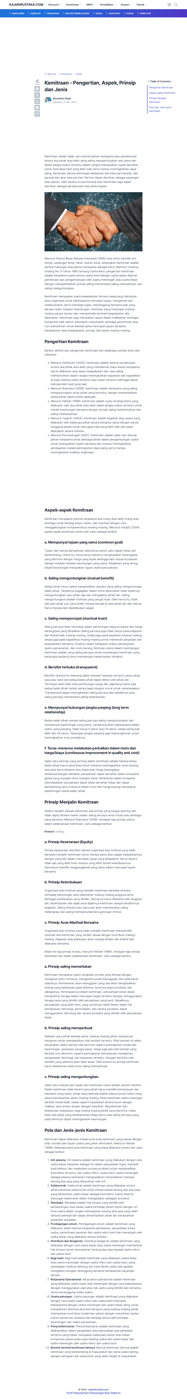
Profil (69, 1393)
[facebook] (37, 89)
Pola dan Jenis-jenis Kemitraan (160, 109)
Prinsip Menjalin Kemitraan (157, 100)
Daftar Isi (116, 1393)
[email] (37, 114)
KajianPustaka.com (26, 4)
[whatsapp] (37, 101)
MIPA (89, 4)
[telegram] (37, 107)
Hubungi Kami (81, 1393)
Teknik (140, 4)
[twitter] (37, 95)
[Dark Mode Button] (169, 4)
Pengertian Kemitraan (161, 87)
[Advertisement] (93, 45)
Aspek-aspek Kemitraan (162, 92)
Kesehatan (72, 4)
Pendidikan (106, 4)
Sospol (125, 4)
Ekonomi (53, 4)
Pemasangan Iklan (100, 1393)
